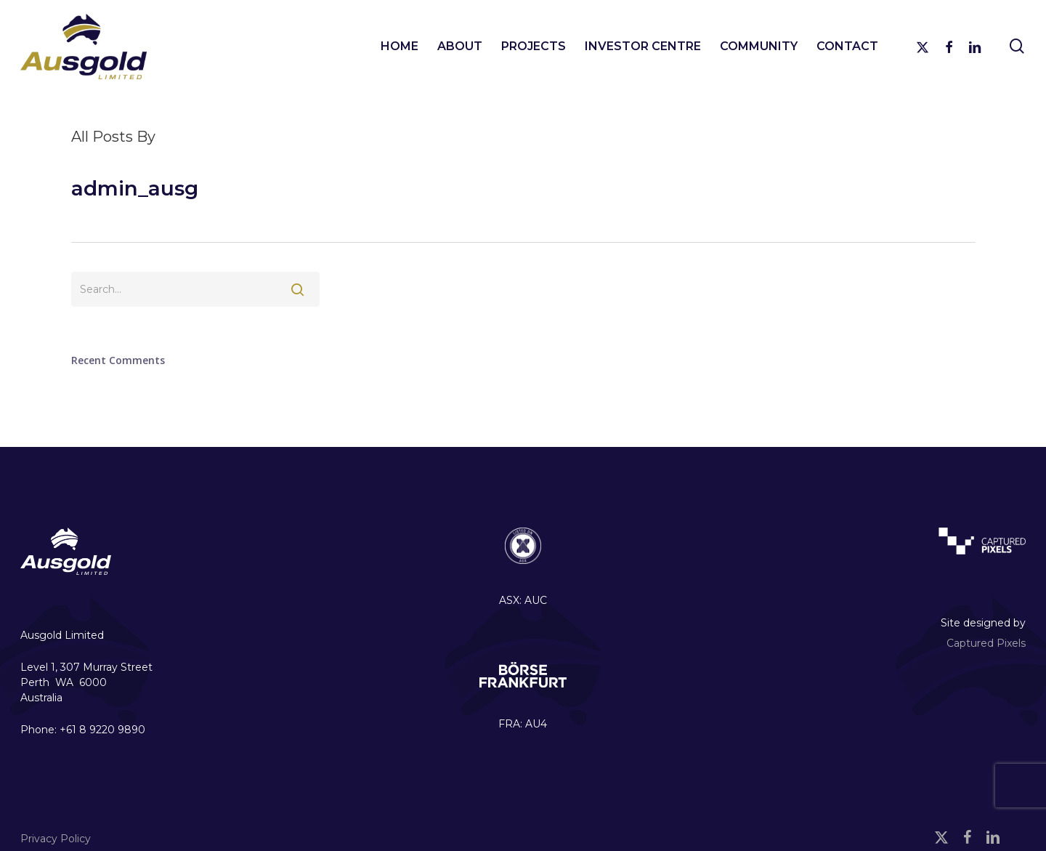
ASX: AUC (523, 600)
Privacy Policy (55, 838)
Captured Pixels (986, 643)
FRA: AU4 (522, 723)
